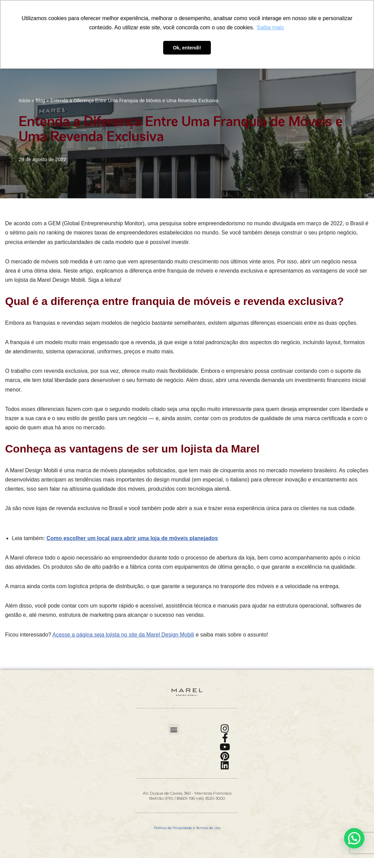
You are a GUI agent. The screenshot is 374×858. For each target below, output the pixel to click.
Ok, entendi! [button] (187, 47)
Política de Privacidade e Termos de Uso (187, 828)
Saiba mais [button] (270, 27)
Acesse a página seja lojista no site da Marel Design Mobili (123, 635)
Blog (40, 100)
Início (24, 100)
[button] (174, 729)
